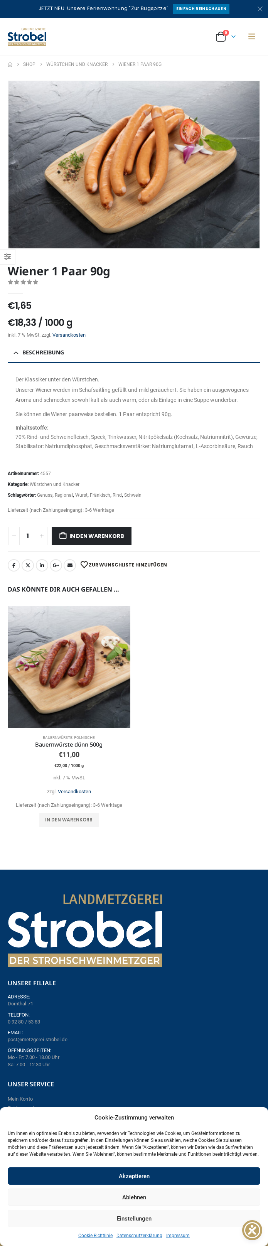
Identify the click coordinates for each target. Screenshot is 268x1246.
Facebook (14, 565)
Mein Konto (20, 1099)
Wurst (81, 495)
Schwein (133, 495)
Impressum (178, 1235)
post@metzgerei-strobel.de (37, 1039)
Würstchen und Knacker (54, 484)
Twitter (28, 565)
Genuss (44, 495)
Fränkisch (100, 495)
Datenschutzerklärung (139, 1235)
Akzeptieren (134, 1176)
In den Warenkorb (96, 536)
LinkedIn (42, 565)
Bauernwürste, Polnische (69, 737)
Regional (64, 495)
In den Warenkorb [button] (69, 819)
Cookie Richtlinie (95, 1235)
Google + (56, 565)
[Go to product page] (69, 667)
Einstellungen (134, 1218)
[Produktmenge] (27, 536)
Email (70, 565)
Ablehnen (134, 1197)
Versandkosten (69, 335)
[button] (251, 36)
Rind (117, 495)
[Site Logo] (27, 37)
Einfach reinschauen (201, 9)
